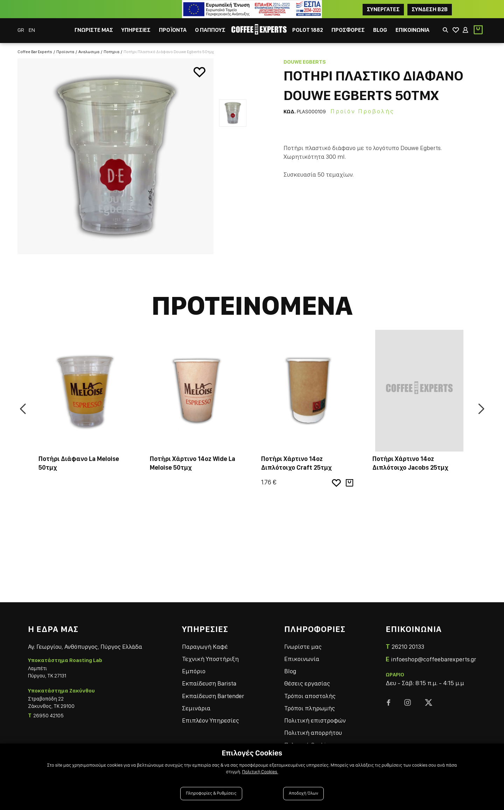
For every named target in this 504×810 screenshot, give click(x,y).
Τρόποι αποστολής (310, 695)
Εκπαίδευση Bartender (213, 695)
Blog (290, 671)
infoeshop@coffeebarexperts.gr (433, 659)
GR (21, 30)
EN (32, 30)
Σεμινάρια (196, 708)
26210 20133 (408, 646)
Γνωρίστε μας (303, 646)
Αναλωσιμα (88, 51)
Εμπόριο (193, 671)
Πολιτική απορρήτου (313, 732)
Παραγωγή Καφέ (205, 646)
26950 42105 (48, 715)
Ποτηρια (111, 51)
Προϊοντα (65, 51)
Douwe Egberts (305, 62)
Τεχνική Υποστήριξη (210, 658)
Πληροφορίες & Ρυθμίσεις (211, 793)
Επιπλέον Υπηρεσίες (210, 720)
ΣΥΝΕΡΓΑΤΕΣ (383, 9)
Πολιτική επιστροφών (315, 720)
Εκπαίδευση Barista (209, 683)
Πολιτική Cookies (260, 772)
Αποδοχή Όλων (303, 793)
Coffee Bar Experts (35, 51)
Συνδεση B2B (430, 9)
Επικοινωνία (301, 658)
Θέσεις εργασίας (307, 683)
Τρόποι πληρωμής (309, 708)
